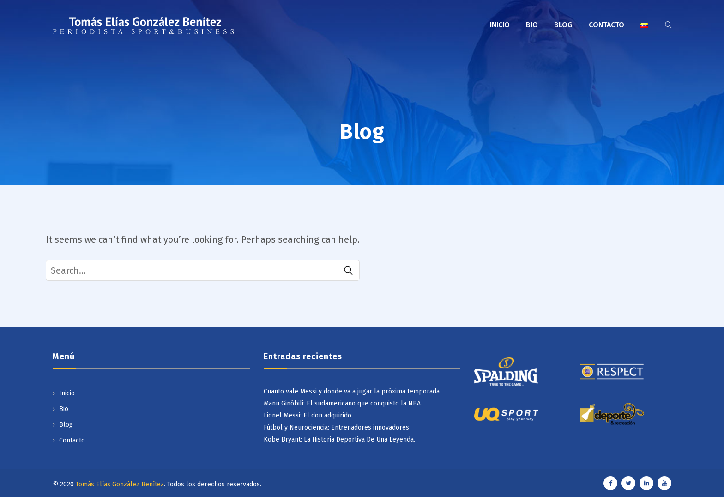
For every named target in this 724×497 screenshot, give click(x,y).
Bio (532, 24)
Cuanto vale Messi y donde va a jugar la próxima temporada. (352, 391)
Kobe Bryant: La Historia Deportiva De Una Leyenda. (339, 439)
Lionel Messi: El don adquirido (307, 415)
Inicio (500, 24)
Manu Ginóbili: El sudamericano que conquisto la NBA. (343, 403)
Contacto (606, 24)
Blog (563, 24)
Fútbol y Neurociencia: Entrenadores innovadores (336, 427)
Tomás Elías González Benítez (120, 484)
